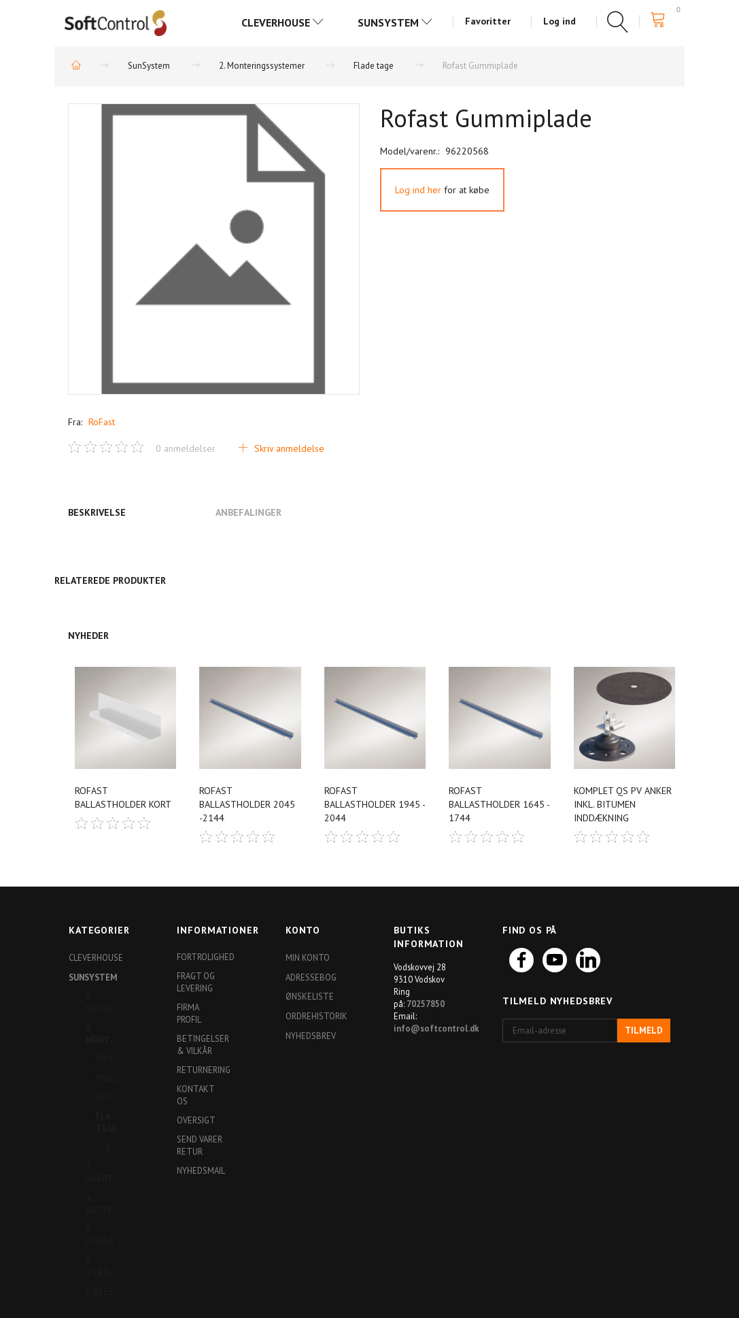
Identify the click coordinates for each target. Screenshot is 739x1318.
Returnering (203, 1069)
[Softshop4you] (116, 22)
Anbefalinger (248, 512)
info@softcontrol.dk (436, 1028)
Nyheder (88, 635)
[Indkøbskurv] (662, 20)
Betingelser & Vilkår (203, 1044)
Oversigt (196, 1120)
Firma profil (189, 1013)
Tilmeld (644, 1030)
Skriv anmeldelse (288, 448)
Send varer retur (199, 1145)
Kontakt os (195, 1094)
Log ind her (418, 190)
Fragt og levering (196, 981)
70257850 (426, 1003)
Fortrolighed (203, 956)
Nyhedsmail (201, 1170)
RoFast (101, 422)
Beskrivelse (97, 512)
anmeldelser (186, 448)
